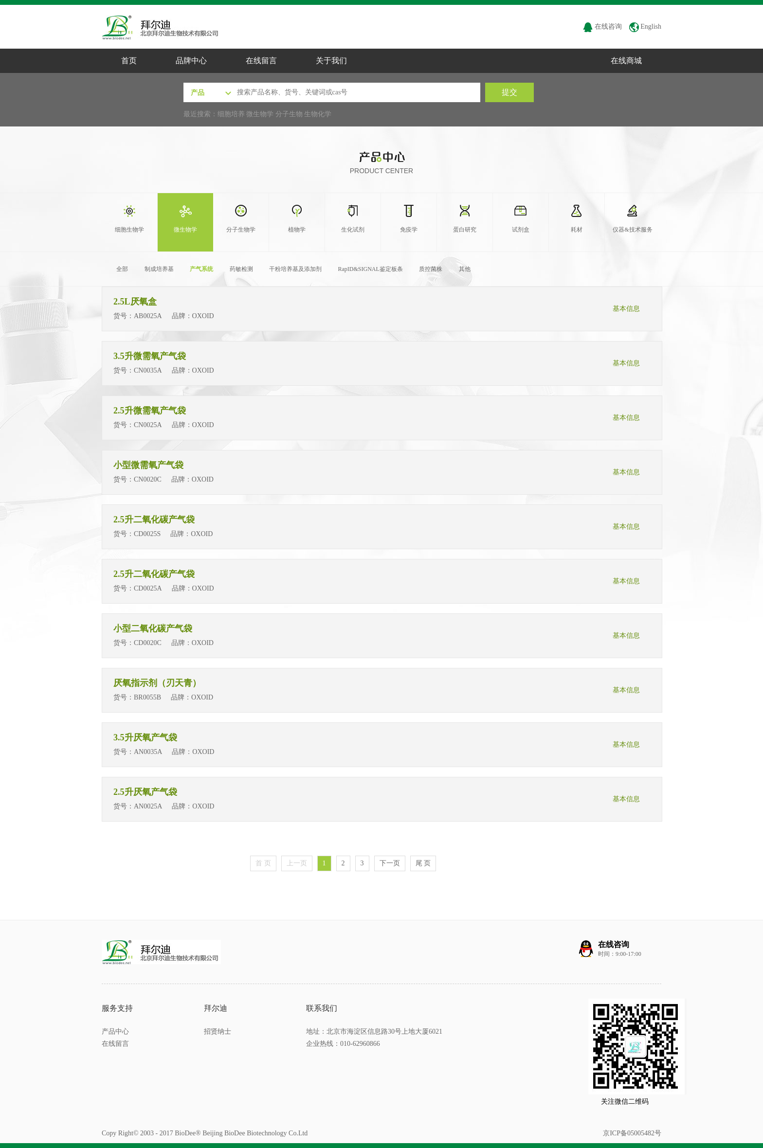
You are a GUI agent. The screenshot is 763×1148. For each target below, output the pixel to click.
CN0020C (148, 479)
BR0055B (147, 697)
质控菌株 (430, 269)
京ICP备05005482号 (632, 1133)
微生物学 (259, 114)
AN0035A (148, 751)
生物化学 (317, 114)
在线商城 (626, 60)
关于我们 (331, 60)
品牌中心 (191, 60)
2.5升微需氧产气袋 (150, 410)
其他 (465, 269)
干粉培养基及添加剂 (295, 269)
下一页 (390, 863)
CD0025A (148, 588)
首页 (129, 60)
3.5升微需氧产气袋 (150, 356)
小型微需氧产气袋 (149, 465)
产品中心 (115, 1031)
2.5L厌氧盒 (136, 301)
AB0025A (148, 316)
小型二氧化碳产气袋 (154, 628)
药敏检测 (241, 269)
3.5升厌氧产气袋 (146, 737)
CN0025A (148, 425)
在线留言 (261, 60)
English (645, 26)
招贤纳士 (217, 1031)
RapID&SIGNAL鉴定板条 (370, 269)
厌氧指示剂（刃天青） (158, 683)
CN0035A (148, 370)
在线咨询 (602, 26)
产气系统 (201, 269)
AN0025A (148, 806)
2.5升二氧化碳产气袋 (155, 519)
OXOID (204, 316)
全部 (122, 269)
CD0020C (148, 642)
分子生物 (289, 114)
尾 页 (423, 863)
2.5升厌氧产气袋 (146, 792)
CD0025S (147, 534)
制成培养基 (159, 269)
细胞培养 (231, 114)
